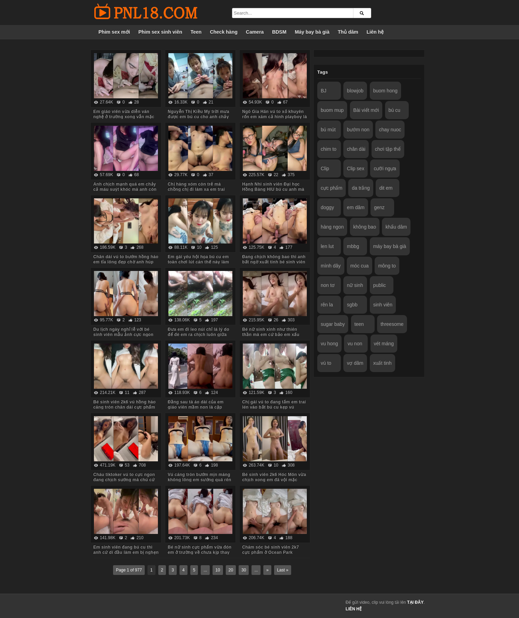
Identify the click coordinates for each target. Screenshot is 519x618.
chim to (328, 149)
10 (217, 570)
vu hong (329, 343)
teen (359, 324)
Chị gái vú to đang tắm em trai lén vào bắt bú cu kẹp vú (274, 404)
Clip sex (355, 168)
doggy (327, 207)
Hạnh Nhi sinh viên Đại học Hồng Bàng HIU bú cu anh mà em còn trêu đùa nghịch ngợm (273, 189)
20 (231, 570)
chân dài (356, 149)
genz (379, 207)
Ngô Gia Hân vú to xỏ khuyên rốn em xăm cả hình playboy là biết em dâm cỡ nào (274, 116)
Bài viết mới (366, 110)
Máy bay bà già (312, 32)
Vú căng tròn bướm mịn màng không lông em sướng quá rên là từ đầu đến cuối (199, 479)
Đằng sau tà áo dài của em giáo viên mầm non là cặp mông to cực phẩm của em (196, 407)
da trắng (361, 188)
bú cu (394, 110)
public (379, 285)
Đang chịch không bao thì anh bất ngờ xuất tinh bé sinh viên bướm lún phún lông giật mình (274, 262)
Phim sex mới (114, 32)
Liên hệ (375, 32)
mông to (387, 266)
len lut (327, 246)
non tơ (328, 285)
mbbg (353, 246)
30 (243, 570)
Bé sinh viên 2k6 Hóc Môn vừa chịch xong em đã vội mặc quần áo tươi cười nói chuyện (274, 479)
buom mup (332, 110)
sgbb (352, 304)
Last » (282, 570)
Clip (325, 168)
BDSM (279, 32)
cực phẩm (331, 188)
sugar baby (333, 324)
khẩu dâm (396, 227)
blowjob (355, 90)
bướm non (358, 129)
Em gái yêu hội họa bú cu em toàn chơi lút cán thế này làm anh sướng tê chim (198, 262)
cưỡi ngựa (385, 168)
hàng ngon (332, 227)
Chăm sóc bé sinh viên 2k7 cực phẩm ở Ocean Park (270, 550)
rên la (327, 304)
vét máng (384, 343)
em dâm (356, 207)
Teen (196, 32)
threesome (392, 324)
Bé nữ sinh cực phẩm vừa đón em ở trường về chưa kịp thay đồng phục (199, 552)
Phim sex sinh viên (160, 32)
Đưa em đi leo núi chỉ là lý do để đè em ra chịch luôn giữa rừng (198, 334)
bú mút (328, 129)
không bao (364, 227)
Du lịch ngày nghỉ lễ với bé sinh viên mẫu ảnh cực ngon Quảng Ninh (123, 334)
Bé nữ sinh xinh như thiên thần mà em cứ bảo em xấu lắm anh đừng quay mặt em (271, 334)
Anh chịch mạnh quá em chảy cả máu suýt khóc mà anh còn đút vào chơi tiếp (125, 189)
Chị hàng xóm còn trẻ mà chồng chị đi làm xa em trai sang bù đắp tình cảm (196, 189)
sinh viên (382, 304)
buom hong (385, 90)
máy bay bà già (389, 246)
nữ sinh (355, 285)
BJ (323, 90)
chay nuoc (390, 129)
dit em (385, 188)
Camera (255, 32)
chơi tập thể (388, 149)
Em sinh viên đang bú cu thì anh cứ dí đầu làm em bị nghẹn (126, 550)
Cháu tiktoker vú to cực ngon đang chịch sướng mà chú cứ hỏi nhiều (124, 479)
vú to (326, 363)
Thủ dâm (348, 32)
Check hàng (223, 32)
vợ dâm (355, 363)
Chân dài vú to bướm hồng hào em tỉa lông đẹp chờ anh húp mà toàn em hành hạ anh (125, 262)
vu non (355, 343)
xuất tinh (382, 363)
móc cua (359, 266)
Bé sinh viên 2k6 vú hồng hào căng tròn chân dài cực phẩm (124, 404)
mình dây (331, 266)
